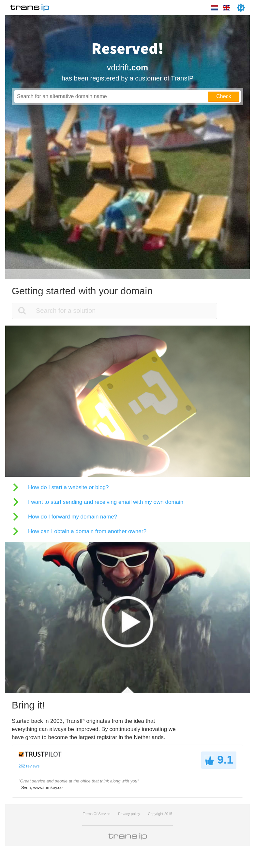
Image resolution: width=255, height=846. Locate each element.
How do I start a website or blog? (68, 487)
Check (223, 96)
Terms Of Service (96, 814)
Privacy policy (129, 814)
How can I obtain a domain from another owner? (87, 531)
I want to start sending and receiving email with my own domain (105, 502)
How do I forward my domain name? (72, 517)
